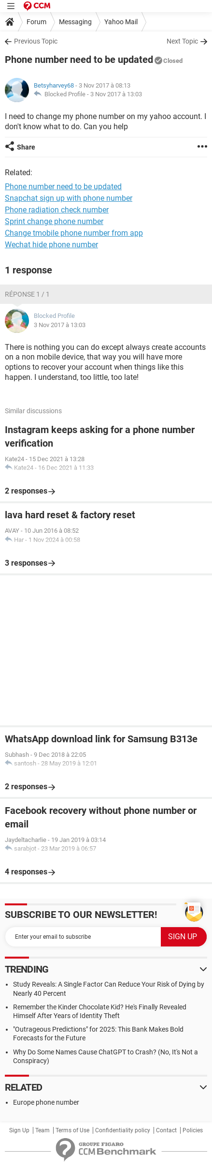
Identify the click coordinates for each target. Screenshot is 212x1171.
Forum (36, 22)
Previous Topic (35, 41)
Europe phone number (46, 1102)
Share (26, 147)
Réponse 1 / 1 (27, 294)
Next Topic (182, 41)
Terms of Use (72, 1130)
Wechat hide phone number (51, 244)
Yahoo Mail (121, 22)
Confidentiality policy (122, 1130)
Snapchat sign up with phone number (68, 198)
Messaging (75, 22)
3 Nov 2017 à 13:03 (116, 94)
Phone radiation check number (57, 209)
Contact (166, 1130)
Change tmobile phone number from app (74, 233)
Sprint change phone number (54, 221)
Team (42, 1130)
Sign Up (19, 1130)
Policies (193, 1130)
